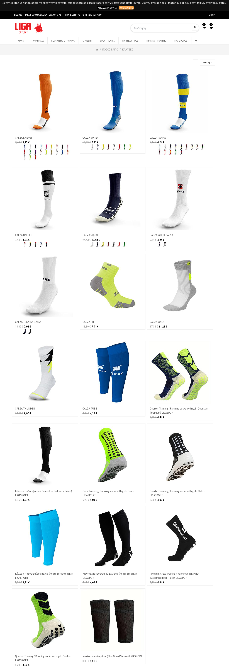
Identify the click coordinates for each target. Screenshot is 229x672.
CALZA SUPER (90, 137)
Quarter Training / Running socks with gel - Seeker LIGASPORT (43, 658)
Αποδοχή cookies (107, 7)
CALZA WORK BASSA (161, 235)
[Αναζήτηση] (195, 60)
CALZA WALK (157, 322)
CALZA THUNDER (25, 408)
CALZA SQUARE (91, 235)
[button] (196, 41)
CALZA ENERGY (23, 137)
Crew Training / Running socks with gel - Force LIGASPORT (108, 493)
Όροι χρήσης (126, 7)
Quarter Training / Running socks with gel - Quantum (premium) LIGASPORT (179, 410)
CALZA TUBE (89, 408)
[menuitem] (21, 41)
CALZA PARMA (158, 137)
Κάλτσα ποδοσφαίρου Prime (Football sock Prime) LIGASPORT (43, 493)
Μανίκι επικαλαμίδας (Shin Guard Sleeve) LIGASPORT (112, 656)
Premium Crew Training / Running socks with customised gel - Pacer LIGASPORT (174, 575)
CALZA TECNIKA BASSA (28, 322)
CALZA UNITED (23, 235)
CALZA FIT (88, 322)
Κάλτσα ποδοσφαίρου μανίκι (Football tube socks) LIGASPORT (44, 575)
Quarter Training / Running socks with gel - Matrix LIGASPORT (177, 493)
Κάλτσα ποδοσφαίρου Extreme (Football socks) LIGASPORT (109, 575)
